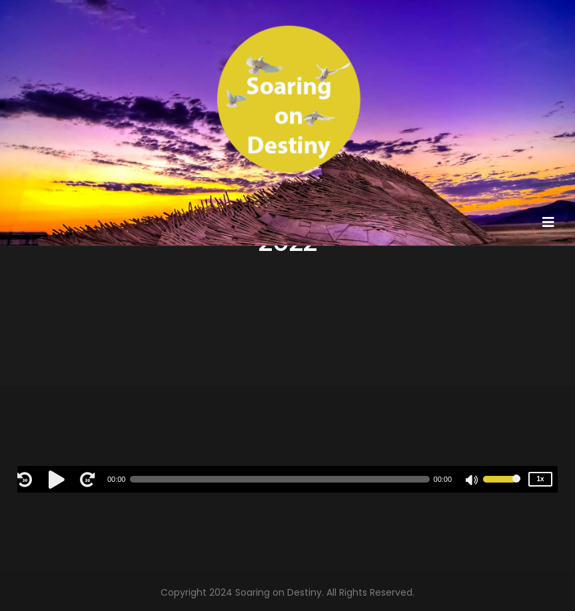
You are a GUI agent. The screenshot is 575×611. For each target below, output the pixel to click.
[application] (287, 479)
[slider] (279, 479)
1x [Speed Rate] (540, 479)
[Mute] (472, 481)
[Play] (58, 479)
